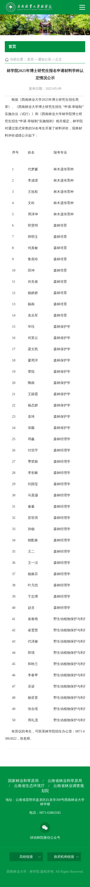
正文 (58, 59)
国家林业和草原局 (23, 781)
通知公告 (44, 59)
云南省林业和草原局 (65, 781)
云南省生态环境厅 (29, 786)
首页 (30, 59)
